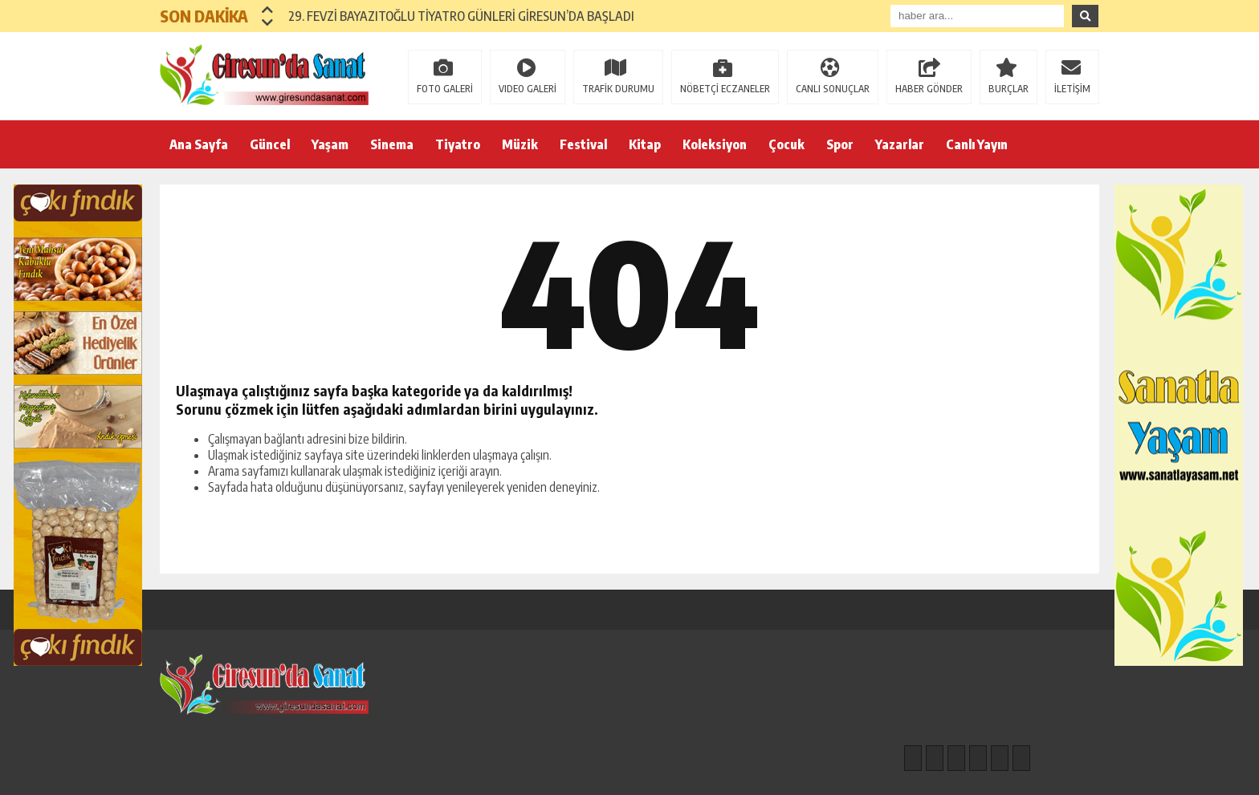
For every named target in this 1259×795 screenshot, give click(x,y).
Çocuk (786, 144)
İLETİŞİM (1072, 89)
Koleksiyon (714, 144)
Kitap (645, 144)
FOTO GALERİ (445, 89)
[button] (268, 9)
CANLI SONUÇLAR (833, 89)
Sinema (392, 144)
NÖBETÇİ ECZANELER (725, 89)
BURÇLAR (1008, 89)
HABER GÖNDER (929, 89)
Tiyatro (457, 144)
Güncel (270, 144)
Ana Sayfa (198, 144)
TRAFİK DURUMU (618, 89)
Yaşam (330, 144)
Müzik (520, 144)
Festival (583, 144)
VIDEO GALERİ (527, 89)
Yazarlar (899, 144)
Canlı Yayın (977, 144)
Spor (840, 144)
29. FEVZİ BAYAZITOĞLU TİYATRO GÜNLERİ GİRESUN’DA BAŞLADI (461, 16)
